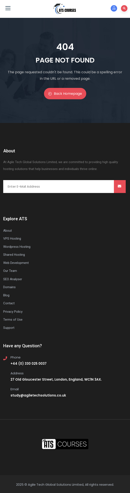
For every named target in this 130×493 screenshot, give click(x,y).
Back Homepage (65, 93)
